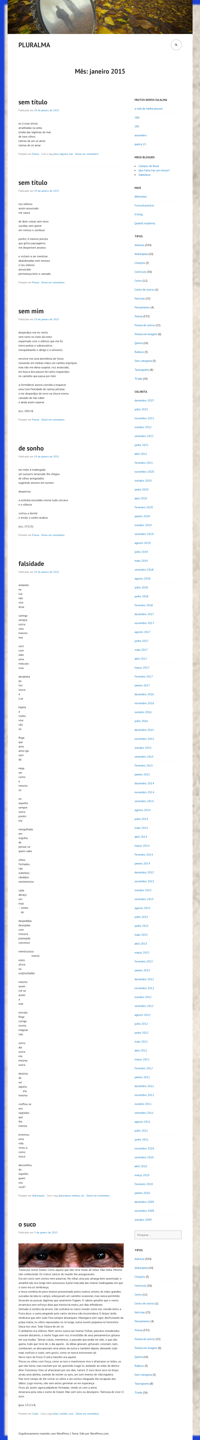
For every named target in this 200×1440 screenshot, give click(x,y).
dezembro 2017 (144, 614)
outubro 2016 (143, 712)
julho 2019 (141, 552)
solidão (64, 1413)
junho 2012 (142, 1032)
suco (71, 1413)
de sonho (31, 448)
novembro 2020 (144, 471)
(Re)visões (141, 196)
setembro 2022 (144, 436)
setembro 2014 (144, 801)
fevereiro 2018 (144, 605)
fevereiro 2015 (144, 765)
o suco (27, 1224)
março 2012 (142, 1059)
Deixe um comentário (86, 154)
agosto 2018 (142, 578)
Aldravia (139, 245)
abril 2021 (141, 454)
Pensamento (142, 307)
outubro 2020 (143, 480)
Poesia (35, 154)
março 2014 (142, 845)
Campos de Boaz (149, 166)
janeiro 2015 (142, 774)
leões (55, 1413)
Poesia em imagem (146, 334)
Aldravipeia (38, 1195)
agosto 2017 (142, 632)
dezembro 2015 (144, 730)
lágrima (64, 154)
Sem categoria (143, 361)
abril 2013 (141, 943)
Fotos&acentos (144, 205)
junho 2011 (142, 1139)
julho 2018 (141, 587)
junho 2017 (142, 641)
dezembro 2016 (144, 694)
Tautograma (142, 369)
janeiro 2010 (142, 1193)
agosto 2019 (142, 543)
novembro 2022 (144, 418)
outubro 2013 (143, 890)
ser (82, 1195)
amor (56, 154)
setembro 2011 (144, 1113)
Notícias (140, 298)
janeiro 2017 (142, 685)
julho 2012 (141, 1023)
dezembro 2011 (144, 1086)
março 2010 (142, 1175)
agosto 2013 (142, 908)
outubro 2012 (143, 997)
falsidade (31, 563)
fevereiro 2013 (144, 961)
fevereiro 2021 (144, 462)
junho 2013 (142, 926)
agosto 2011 (142, 1121)
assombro (141, 135)
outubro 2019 (143, 525)
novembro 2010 (144, 1148)
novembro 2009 (144, 1210)
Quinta (139, 343)
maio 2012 (141, 1041)
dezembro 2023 (144, 400)
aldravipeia (64, 1195)
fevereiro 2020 (144, 507)
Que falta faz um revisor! (154, 170)
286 (137, 117)
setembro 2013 (144, 899)
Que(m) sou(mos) (145, 223)
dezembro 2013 (144, 872)
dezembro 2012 (144, 979)
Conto (35, 1413)
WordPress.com (99, 1433)
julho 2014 (141, 819)
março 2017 (142, 667)
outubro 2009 (143, 1219)
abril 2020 (141, 498)
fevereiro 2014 (144, 854)
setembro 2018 (144, 569)
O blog (139, 214)
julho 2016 (141, 721)
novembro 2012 (144, 988)
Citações (140, 263)
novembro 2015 (144, 739)
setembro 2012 (144, 1006)
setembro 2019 (144, 534)
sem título (32, 102)
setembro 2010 (144, 1157)
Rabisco (139, 352)
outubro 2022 (143, 427)
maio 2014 (141, 828)
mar (71, 154)
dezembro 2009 (144, 1202)
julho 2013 (141, 917)
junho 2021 (142, 445)
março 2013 (142, 952)
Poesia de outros (145, 325)
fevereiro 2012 (144, 1068)
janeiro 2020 (142, 516)
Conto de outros (144, 289)
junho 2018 (142, 596)
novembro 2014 (144, 792)
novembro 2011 (144, 1095)
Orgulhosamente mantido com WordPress (43, 1433)
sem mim (31, 311)
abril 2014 (141, 836)
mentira (76, 1195)
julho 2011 (141, 1130)
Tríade (138, 378)
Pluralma (34, 45)
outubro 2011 (143, 1104)
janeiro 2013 (142, 970)
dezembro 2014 (144, 783)
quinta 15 (140, 144)
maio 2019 (141, 560)
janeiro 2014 (142, 863)
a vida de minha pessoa (148, 108)
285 (137, 126)
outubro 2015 (143, 747)
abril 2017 (141, 658)
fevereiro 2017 (144, 676)
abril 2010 (141, 1166)
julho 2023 (141, 409)
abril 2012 (141, 1050)
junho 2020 (142, 489)
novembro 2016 (144, 703)
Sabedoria (144, 174)
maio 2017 (141, 649)
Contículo (141, 271)
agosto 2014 (142, 810)
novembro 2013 (144, 881)
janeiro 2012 (142, 1077)
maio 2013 (141, 934)
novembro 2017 (144, 623)
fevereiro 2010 (144, 1184)
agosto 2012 (142, 1015)
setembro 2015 (144, 756)
